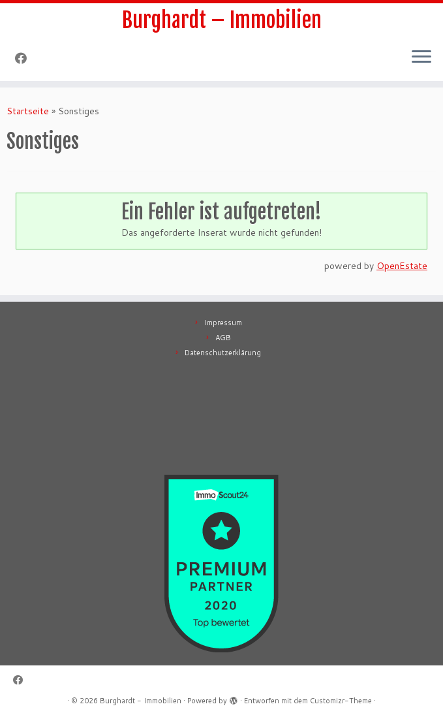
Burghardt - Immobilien (140, 700)
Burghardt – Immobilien (222, 20)
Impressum (223, 322)
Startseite (28, 111)
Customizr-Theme (341, 700)
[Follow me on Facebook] (25, 58)
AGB (223, 337)
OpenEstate (401, 265)
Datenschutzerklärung (223, 352)
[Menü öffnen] (421, 57)
